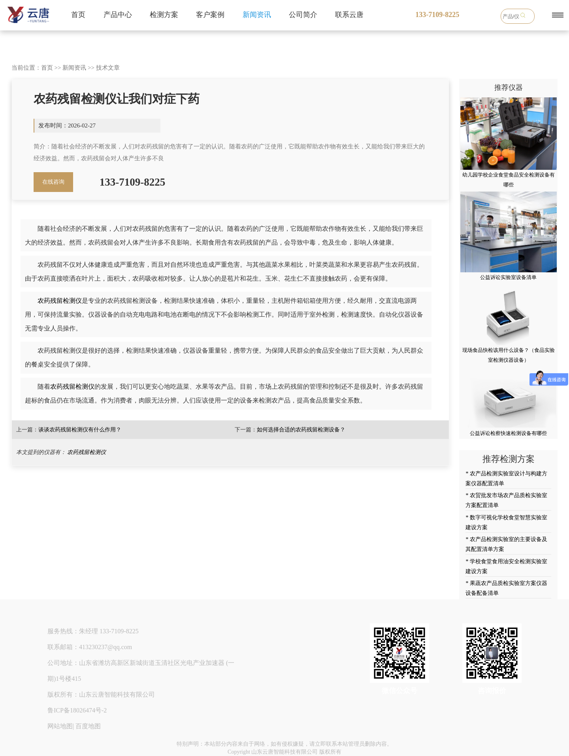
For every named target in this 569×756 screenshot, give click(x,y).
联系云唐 (349, 15)
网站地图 (60, 726)
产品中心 (118, 15)
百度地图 (88, 726)
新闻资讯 (257, 15)
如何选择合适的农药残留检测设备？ (301, 430)
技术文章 (108, 68)
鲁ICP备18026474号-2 (77, 710)
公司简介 (303, 15)
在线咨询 (53, 182)
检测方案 (164, 15)
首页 (78, 15)
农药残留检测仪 (60, 300)
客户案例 (210, 15)
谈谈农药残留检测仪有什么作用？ (79, 430)
